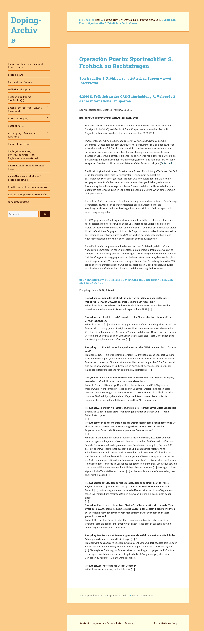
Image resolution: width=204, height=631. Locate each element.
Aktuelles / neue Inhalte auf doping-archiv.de (24, 178)
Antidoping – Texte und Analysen (22, 135)
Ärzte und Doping (18, 118)
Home (98, 19)
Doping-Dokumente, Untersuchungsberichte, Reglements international (23, 155)
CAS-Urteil (166, 163)
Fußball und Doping (19, 89)
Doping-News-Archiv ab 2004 (121, 19)
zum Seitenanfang (18, 201)
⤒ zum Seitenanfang (165, 623)
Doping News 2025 (150, 19)
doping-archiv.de (117, 595)
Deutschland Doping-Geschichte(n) (20, 98)
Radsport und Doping (20, 82)
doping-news (15, 74)
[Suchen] (45, 214)
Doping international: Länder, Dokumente (25, 109)
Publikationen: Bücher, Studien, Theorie (26, 167)
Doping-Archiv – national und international (25, 65)
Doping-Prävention (19, 143)
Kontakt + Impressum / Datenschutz (29, 194)
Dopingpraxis (16, 125)
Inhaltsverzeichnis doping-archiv (27, 187)
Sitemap (129, 623)
